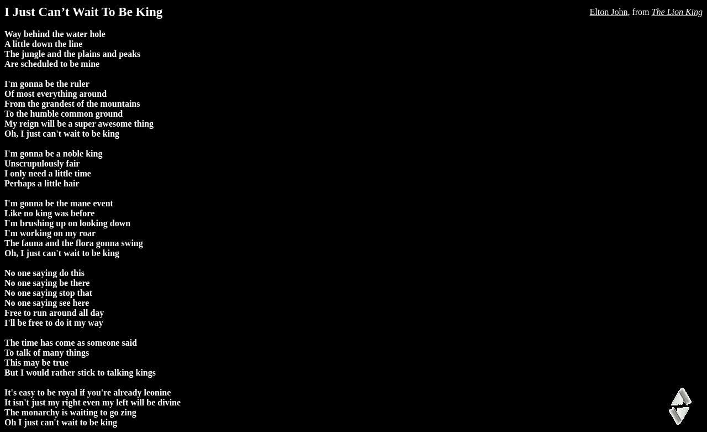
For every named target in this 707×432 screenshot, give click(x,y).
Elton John (609, 12)
